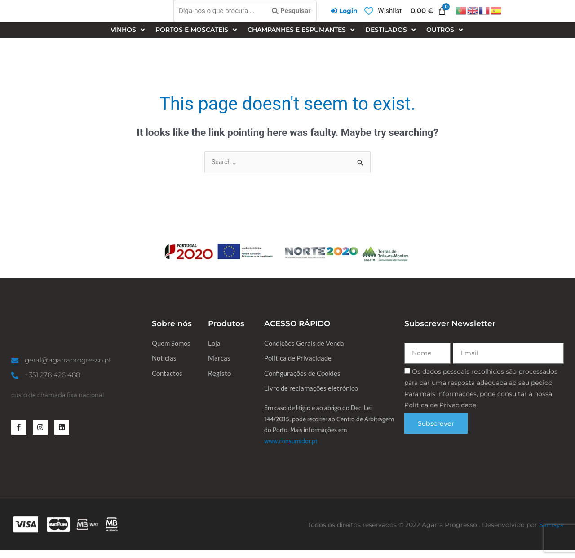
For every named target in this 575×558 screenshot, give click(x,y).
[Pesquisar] (291, 13)
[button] (128, 34)
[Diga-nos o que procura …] (245, 13)
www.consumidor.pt (291, 449)
